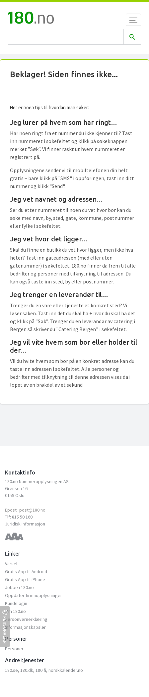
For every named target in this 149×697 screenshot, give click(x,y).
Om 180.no (15, 611)
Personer (14, 649)
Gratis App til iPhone (25, 579)
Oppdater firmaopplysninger (33, 595)
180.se (11, 670)
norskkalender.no (65, 670)
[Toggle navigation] (133, 20)
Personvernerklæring (26, 619)
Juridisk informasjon (25, 524)
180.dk (26, 670)
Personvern (5, 627)
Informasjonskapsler (25, 627)
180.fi (41, 670)
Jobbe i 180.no (19, 587)
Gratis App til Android (26, 571)
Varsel (11, 564)
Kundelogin (16, 603)
